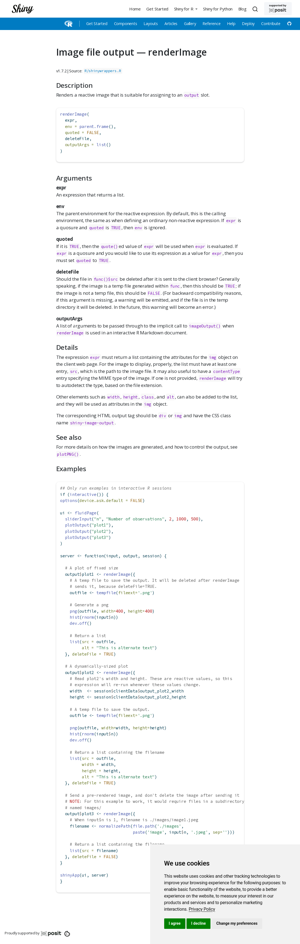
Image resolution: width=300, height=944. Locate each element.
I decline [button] (198, 923)
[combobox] (255, 9)
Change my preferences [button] (236, 923)
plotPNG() (68, 454)
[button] (185, 8)
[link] (202, 909)
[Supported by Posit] (278, 8)
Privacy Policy (202, 909)
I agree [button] (175, 923)
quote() (109, 246)
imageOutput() (204, 326)
